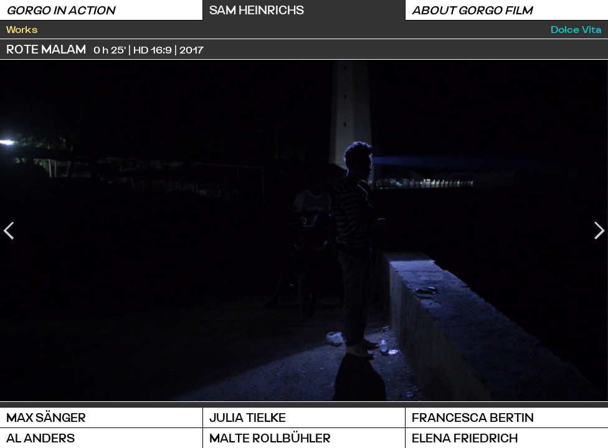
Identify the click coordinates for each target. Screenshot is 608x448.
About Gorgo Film (472, 9)
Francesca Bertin (473, 417)
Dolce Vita (576, 29)
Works (22, 29)
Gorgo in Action (60, 9)
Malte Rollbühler (270, 437)
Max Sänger (46, 417)
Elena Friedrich (465, 437)
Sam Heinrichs (256, 9)
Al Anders (40, 437)
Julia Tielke (247, 417)
